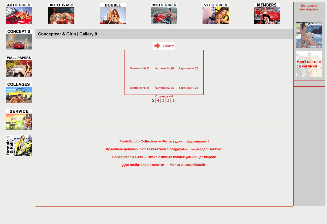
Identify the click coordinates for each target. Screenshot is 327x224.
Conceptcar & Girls (127, 157)
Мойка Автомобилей (187, 165)
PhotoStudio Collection (138, 141)
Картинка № (139, 68)
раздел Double (208, 149)
